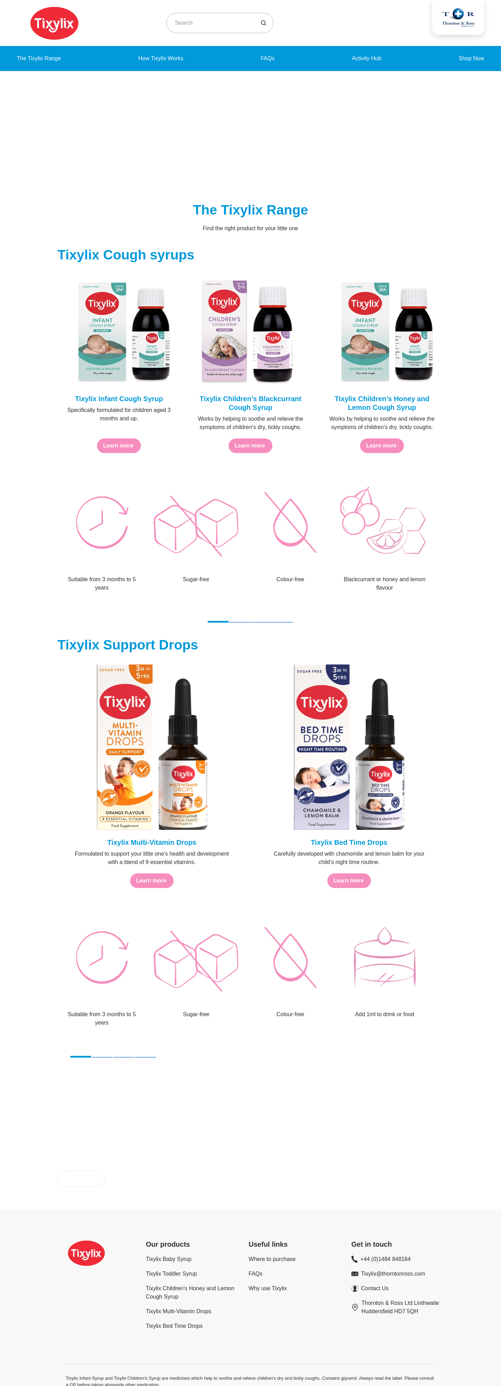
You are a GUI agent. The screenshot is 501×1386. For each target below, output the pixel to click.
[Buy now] (81, 1140)
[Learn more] (119, 445)
